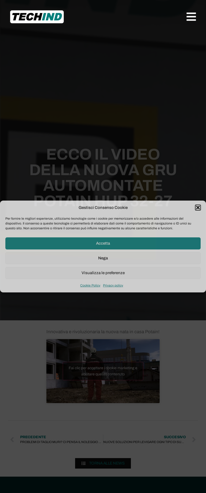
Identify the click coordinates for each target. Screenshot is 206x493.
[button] (198, 207)
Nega (103, 258)
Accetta (103, 243)
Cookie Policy (90, 285)
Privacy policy (113, 285)
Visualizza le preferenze (103, 273)
